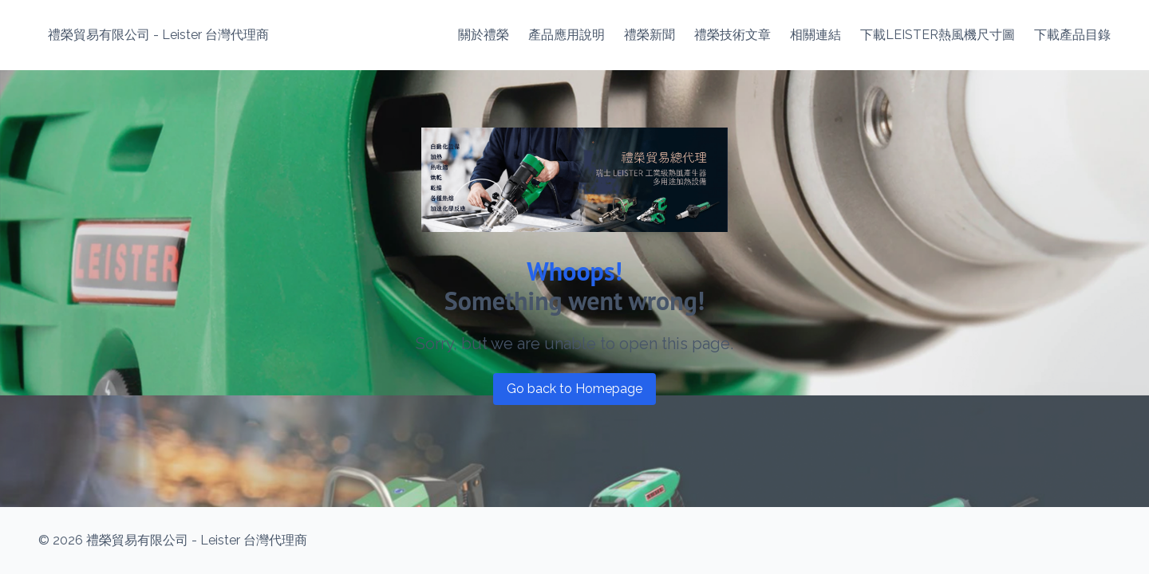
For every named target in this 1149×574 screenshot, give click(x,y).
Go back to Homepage (574, 388)
